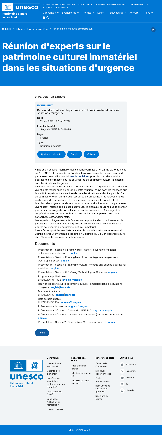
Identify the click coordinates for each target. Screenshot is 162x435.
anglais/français (71, 302)
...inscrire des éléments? (53, 372)
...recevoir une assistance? (54, 365)
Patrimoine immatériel (37, 29)
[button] (47, 18)
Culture (19, 29)
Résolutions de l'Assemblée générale (102, 388)
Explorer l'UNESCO (138, 4)
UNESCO (6, 29)
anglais (74, 253)
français (77, 279)
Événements (69, 12)
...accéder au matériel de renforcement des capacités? (56, 382)
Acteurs (133, 12)
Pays (147, 12)
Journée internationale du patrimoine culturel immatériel (67, 4)
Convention (49, 12)
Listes (100, 12)
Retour (42, 332)
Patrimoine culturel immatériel (15, 15)
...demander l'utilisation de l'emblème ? (53, 402)
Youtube (127, 377)
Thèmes (86, 12)
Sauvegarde (116, 12)
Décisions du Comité (101, 397)
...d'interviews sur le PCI (81, 374)
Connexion (61, 7)
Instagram (128, 371)
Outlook (91, 154)
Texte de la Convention (101, 365)
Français (46, 7)
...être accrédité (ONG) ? (54, 393)
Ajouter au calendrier (51, 154)
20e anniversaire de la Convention (110, 4)
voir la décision (79, 176)
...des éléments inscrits (78, 367)
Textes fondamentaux (102, 379)
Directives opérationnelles (103, 372)
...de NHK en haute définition (80, 382)
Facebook (128, 364)
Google (74, 154)
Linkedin (127, 390)
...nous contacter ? (56, 409)
